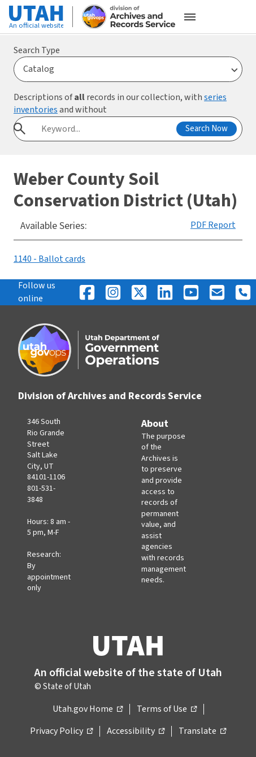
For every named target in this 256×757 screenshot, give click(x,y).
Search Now (206, 129)
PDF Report (213, 225)
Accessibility (135, 731)
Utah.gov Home (88, 709)
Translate (202, 731)
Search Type (37, 50)
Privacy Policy (61, 731)
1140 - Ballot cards (49, 259)
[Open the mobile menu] (190, 17)
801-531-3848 (41, 494)
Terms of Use (167, 709)
